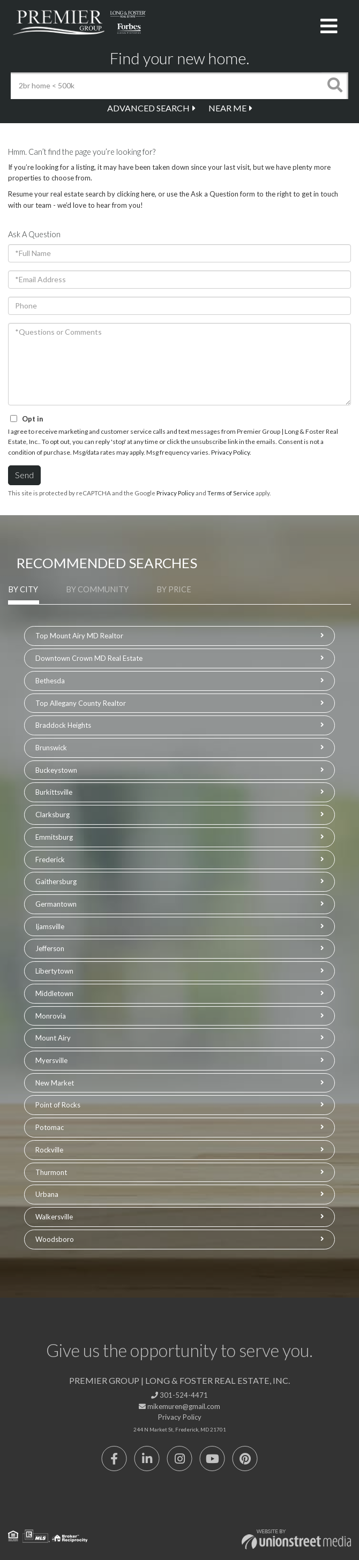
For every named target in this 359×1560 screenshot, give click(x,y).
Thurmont (51, 1172)
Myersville (51, 1060)
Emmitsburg (54, 837)
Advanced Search (148, 108)
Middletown (54, 993)
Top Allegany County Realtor (80, 703)
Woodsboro (54, 1239)
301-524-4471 (179, 1395)
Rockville (49, 1149)
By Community (97, 589)
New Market (54, 1083)
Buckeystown (56, 770)
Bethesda (50, 680)
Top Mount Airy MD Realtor (79, 635)
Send (24, 475)
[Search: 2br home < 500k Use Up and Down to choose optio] (166, 85)
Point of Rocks (57, 1105)
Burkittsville (53, 792)
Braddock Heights (63, 725)
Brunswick (51, 747)
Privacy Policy (230, 452)
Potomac (49, 1127)
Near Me (227, 108)
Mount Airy (53, 1038)
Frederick (50, 859)
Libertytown (54, 971)
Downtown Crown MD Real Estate (89, 658)
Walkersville (54, 1216)
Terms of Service (231, 492)
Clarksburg (52, 814)
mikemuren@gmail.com (179, 1406)
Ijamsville (49, 926)
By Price (173, 589)
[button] (334, 85)
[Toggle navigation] (329, 27)
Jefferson (49, 948)
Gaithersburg (56, 881)
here (148, 194)
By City (23, 589)
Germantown (56, 904)
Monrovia (50, 1016)
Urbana (46, 1194)
